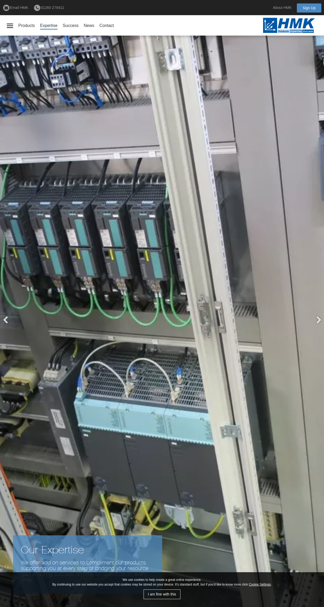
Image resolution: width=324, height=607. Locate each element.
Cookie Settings (260, 584)
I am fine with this (162, 594)
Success (70, 25)
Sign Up (309, 8)
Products (26, 25)
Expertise (49, 25)
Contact (106, 25)
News (89, 25)
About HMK (282, 7)
